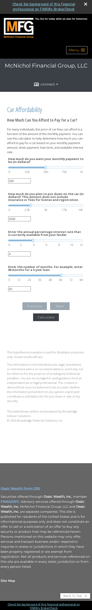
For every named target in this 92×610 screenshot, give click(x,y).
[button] (76, 50)
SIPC (15, 502)
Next (60, 306)
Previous (34, 306)
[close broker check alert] (85, 4)
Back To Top (75, 596)
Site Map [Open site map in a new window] (8, 581)
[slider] (45, 167)
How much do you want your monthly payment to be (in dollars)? (46, 160)
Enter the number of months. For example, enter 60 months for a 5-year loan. (45, 268)
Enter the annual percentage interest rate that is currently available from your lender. (44, 233)
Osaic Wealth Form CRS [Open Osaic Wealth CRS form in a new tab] (20, 488)
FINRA (6, 502)
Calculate (46, 317)
